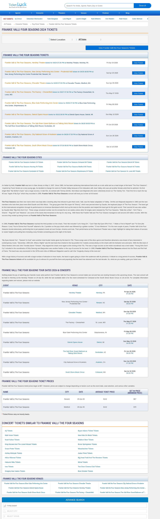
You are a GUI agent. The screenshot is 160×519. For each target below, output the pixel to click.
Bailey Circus (19, 19)
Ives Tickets (9, 467)
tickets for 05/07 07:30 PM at (49, 93)
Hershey (99, 293)
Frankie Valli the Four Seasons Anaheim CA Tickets (26, 162)
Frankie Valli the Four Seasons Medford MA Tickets (75, 167)
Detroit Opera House (75, 342)
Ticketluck (34, 5)
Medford (99, 312)
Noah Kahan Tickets (12, 440)
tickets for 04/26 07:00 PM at (47, 83)
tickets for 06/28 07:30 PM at (49, 135)
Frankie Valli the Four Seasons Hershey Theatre (74, 488)
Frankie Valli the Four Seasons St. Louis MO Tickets (123, 171)
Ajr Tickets (8, 431)
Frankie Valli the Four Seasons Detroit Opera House (26, 488)
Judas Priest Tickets (85, 453)
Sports (17, 13)
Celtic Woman (140, 19)
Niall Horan (126, 19)
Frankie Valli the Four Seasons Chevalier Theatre (74, 483)
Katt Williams (99, 19)
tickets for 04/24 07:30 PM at (46, 63)
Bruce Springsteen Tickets (87, 444)
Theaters (61, 13)
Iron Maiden (112, 19)
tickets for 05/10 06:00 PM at (49, 114)
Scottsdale (99, 352)
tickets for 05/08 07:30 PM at (50, 104)
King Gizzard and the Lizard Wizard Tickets (20, 444)
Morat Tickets (83, 462)
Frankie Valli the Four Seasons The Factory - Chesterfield (74, 492)
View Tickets (138, 63)
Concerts (39, 13)
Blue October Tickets (85, 471)
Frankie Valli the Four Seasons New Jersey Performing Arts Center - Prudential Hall (123, 488)
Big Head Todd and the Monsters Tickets (93, 458)
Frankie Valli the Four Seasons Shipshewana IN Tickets (74, 171)
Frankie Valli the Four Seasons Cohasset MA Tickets (74, 162)
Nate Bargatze (55, 19)
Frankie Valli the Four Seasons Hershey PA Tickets (26, 167)
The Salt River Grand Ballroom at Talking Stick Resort (75, 352)
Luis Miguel (70, 19)
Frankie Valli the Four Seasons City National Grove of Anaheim (123, 483)
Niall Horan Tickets (11, 435)
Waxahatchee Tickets (85, 449)
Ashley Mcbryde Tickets (13, 453)
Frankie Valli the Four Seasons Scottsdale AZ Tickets (26, 171)
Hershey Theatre (75, 293)
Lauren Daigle (84, 19)
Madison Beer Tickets (85, 440)
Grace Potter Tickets (12, 449)
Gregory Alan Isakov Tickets (15, 471)
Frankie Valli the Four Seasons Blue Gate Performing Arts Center (26, 483)
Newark (99, 303)
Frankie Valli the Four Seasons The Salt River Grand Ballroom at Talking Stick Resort (123, 492)
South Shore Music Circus (75, 372)
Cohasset (99, 372)
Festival (106, 13)
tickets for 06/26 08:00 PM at (49, 124)
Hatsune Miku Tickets (12, 462)
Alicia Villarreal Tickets (13, 458)
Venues (83, 13)
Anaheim (99, 362)
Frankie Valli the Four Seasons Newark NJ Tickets (123, 167)
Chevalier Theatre (74, 312)
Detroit (99, 342)
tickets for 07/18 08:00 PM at (49, 146)
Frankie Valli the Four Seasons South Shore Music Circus (26, 492)
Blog (127, 13)
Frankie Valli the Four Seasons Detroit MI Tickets (123, 162)
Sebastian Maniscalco (37, 19)
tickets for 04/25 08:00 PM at (49, 73)
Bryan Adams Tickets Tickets (88, 431)
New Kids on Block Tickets (87, 435)
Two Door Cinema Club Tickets (89, 467)
